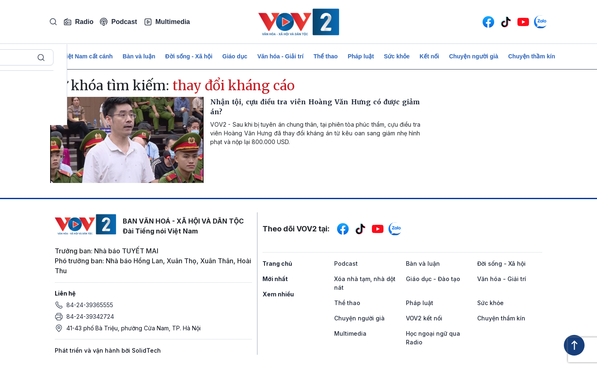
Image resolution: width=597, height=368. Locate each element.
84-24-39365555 (89, 304)
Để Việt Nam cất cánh (83, 56)
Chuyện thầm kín (531, 56)
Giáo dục (234, 56)
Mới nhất (275, 278)
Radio (78, 22)
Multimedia (167, 22)
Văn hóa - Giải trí (280, 56)
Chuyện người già (473, 56)
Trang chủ (277, 263)
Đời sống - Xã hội (189, 56)
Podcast (118, 22)
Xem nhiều (278, 294)
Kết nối (429, 56)
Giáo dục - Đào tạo (433, 278)
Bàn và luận (139, 56)
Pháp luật (361, 56)
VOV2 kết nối (424, 318)
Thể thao (325, 56)
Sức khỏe (397, 56)
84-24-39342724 (90, 316)
